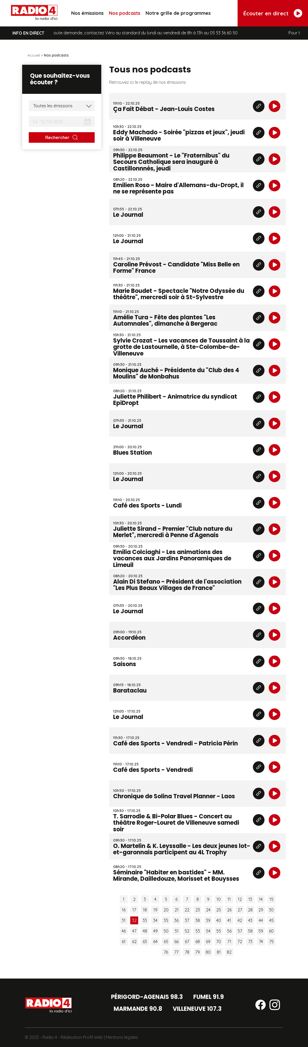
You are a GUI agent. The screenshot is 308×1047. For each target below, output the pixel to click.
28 (250, 909)
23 (197, 909)
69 (208, 941)
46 (124, 931)
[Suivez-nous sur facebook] (260, 1006)
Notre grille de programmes (178, 13)
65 (166, 941)
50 (166, 931)
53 (197, 931)
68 (197, 941)
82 (229, 952)
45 (271, 920)
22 (187, 909)
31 (124, 920)
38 (197, 920)
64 (155, 941)
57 (240, 931)
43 (250, 920)
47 (134, 931)
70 (218, 941)
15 (271, 899)
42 (240, 920)
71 (229, 941)
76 (166, 952)
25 (218, 909)
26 (229, 909)
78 (187, 952)
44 (261, 920)
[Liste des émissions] (61, 105)
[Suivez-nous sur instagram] (275, 1006)
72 (240, 941)
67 (187, 941)
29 (260, 909)
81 (219, 952)
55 (218, 931)
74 (261, 941)
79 (197, 952)
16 (124, 909)
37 (187, 920)
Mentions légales (122, 1037)
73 (250, 941)
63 (145, 941)
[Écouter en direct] (273, 13)
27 (240, 909)
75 (271, 941)
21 (177, 909)
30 (271, 909)
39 (208, 920)
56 (229, 931)
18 (145, 909)
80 (208, 952)
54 (208, 931)
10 (218, 899)
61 (124, 941)
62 (134, 941)
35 (166, 920)
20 (166, 909)
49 (155, 931)
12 (240, 899)
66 (176, 941)
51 (177, 931)
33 (145, 920)
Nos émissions (87, 13)
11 (229, 899)
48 (145, 931)
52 (187, 931)
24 (208, 909)
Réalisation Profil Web (82, 1037)
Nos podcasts (124, 13)
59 (260, 931)
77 (176, 952)
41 (229, 920)
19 (155, 909)
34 (155, 920)
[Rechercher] (62, 137)
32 (134, 920)
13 (250, 899)
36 (176, 920)
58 (250, 931)
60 (271, 931)
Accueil (33, 55)
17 (134, 909)
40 (218, 920)
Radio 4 (49, 1037)
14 (261, 899)
